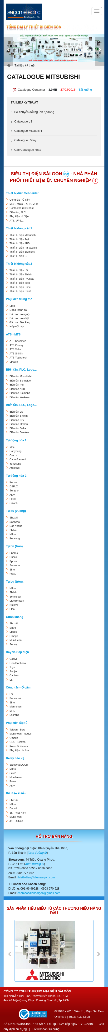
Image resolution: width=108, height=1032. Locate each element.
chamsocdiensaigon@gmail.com (38, 893)
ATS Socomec (18, 340)
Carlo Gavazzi (18, 459)
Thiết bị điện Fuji (19, 239)
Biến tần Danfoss (19, 432)
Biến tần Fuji (17, 384)
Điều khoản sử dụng (46, 1029)
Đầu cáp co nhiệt (19, 318)
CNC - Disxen (17, 741)
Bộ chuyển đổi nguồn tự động (34, 112)
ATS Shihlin (16, 353)
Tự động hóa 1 (16, 440)
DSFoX (14, 486)
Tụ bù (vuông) (16, 511)
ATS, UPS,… (17, 220)
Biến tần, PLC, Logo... (21, 369)
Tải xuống (85, 89)
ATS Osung (16, 345)
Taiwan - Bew (17, 729)
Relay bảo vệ (15, 758)
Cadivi (13, 658)
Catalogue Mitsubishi (28, 130)
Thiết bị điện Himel (20, 287)
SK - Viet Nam (18, 812)
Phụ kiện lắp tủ (16, 723)
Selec (13, 773)
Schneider (15, 596)
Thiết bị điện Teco (20, 282)
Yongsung (15, 463)
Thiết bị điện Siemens (22, 251)
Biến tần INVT (18, 420)
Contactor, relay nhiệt (22, 208)
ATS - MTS (13, 334)
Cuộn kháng (14, 617)
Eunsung (15, 538)
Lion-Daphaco (18, 663)
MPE (12, 710)
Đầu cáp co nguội (20, 314)
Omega (14, 636)
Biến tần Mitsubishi (20, 376)
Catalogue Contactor (32, 89)
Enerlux (14, 552)
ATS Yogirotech (18, 357)
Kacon (13, 482)
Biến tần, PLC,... (19, 212)
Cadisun (14, 675)
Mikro (13, 534)
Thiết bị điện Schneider (22, 193)
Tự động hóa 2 (16, 475)
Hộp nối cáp (17, 326)
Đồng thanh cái (18, 309)
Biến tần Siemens (20, 392)
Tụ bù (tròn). (15, 581)
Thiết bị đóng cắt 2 (19, 263)
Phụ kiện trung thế (19, 299)
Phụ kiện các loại (19, 750)
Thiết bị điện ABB (20, 243)
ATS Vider (15, 349)
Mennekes (16, 706)
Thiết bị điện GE (19, 255)
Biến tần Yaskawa (20, 397)
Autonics (15, 467)
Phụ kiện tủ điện (19, 216)
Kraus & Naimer (19, 746)
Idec (12, 447)
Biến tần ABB (17, 388)
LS (11, 679)
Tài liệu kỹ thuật (24, 102)
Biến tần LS (16, 411)
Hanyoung (15, 451)
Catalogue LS (23, 121)
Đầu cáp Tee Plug (20, 322)
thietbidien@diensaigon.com (36, 877)
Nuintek (14, 604)
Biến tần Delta (18, 428)
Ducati (13, 557)
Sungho (14, 490)
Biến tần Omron (19, 424)
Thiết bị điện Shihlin (21, 274)
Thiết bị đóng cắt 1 (19, 228)
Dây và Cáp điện (17, 652)
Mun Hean (16, 640)
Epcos (13, 561)
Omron (14, 455)
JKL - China (16, 821)
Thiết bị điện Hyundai (22, 278)
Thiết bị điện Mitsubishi (23, 235)
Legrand (14, 714)
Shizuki (14, 517)
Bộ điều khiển (15, 793)
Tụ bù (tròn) (14, 546)
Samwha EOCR (19, 764)
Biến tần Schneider (21, 380)
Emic (12, 305)
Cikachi (14, 503)
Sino (12, 569)
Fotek (13, 498)
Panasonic (16, 698)
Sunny (13, 644)
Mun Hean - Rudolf (20, 733)
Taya (12, 667)
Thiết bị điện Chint (20, 291)
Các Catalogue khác (27, 149)
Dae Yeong (16, 525)
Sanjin (13, 671)
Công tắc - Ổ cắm (20, 199)
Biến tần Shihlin (19, 415)
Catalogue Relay (25, 140)
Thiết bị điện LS (19, 270)
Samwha (15, 521)
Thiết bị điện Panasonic (23, 247)
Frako (13, 573)
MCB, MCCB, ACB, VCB (24, 204)
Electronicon (17, 600)
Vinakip (14, 361)
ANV (12, 494)
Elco (12, 609)
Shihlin (13, 530)
